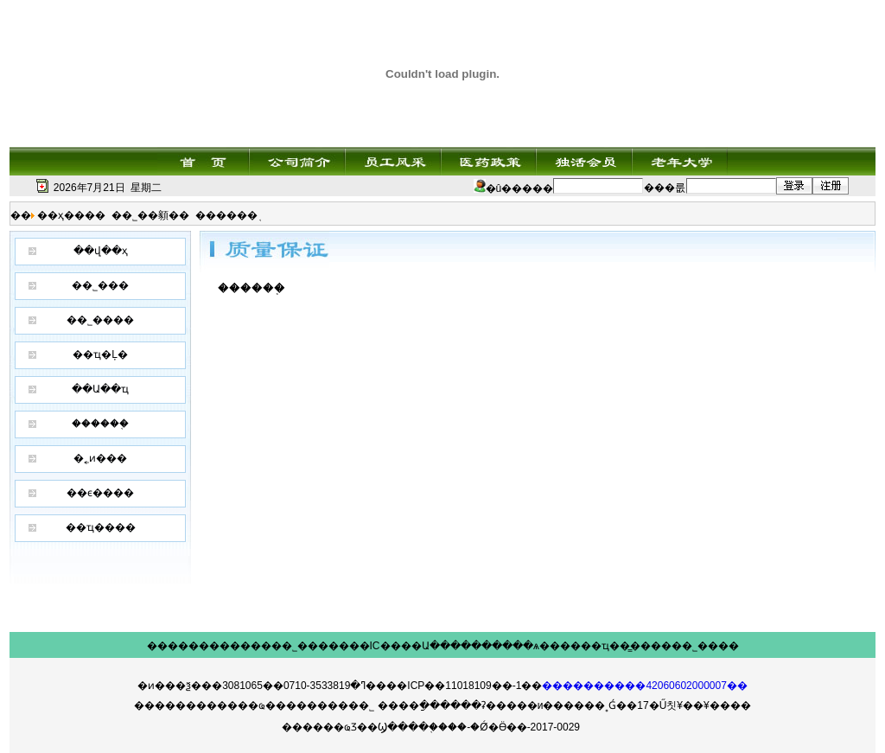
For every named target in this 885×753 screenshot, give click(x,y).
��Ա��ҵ (100, 389)
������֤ (100, 424)
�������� (188, 646)
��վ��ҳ (100, 251)
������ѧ (505, 646)
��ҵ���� (101, 527)
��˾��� (100, 285)
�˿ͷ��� (100, 458)
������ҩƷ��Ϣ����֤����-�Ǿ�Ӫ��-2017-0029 (431, 727)
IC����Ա (400, 646)
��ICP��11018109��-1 (453, 686)
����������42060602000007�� (644, 686)
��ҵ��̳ (605, 646)
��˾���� (100, 320)
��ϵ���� (100, 493)
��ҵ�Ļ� (100, 354)
